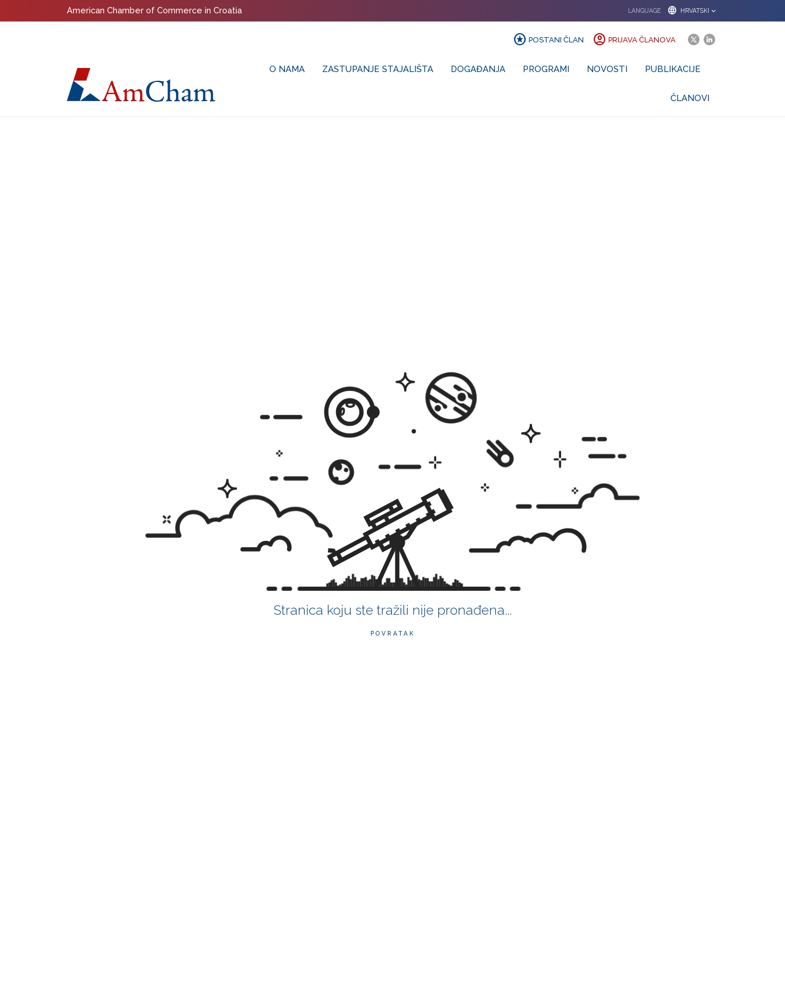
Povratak (392, 633)
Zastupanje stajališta (377, 69)
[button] (669, 10)
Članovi (689, 98)
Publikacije (673, 69)
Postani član (548, 39)
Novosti (607, 69)
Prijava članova (634, 39)
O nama (287, 69)
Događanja (478, 69)
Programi (546, 69)
